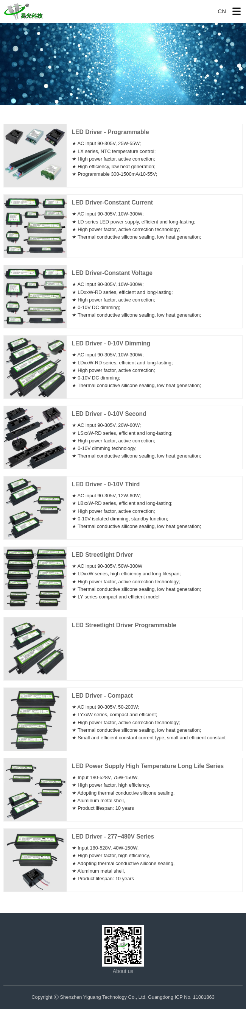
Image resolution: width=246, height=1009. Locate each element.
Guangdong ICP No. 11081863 (181, 997)
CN (222, 11)
